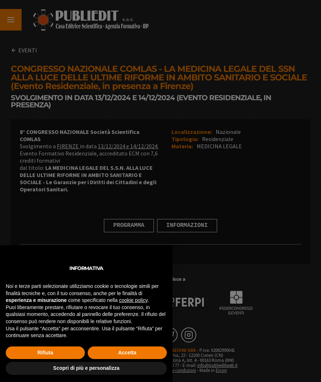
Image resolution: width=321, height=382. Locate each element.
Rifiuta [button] (45, 352)
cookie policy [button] (133, 300)
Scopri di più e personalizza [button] (86, 368)
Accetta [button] (127, 352)
